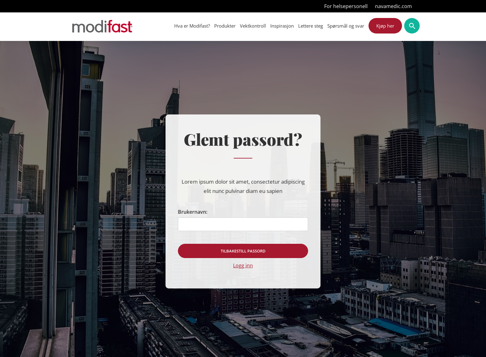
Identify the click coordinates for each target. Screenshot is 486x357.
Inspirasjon (282, 26)
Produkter (225, 26)
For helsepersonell (346, 6)
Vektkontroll (253, 26)
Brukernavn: (192, 211)
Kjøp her (385, 26)
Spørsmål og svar (345, 26)
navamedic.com (393, 6)
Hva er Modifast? (192, 26)
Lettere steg (310, 26)
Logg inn (243, 265)
